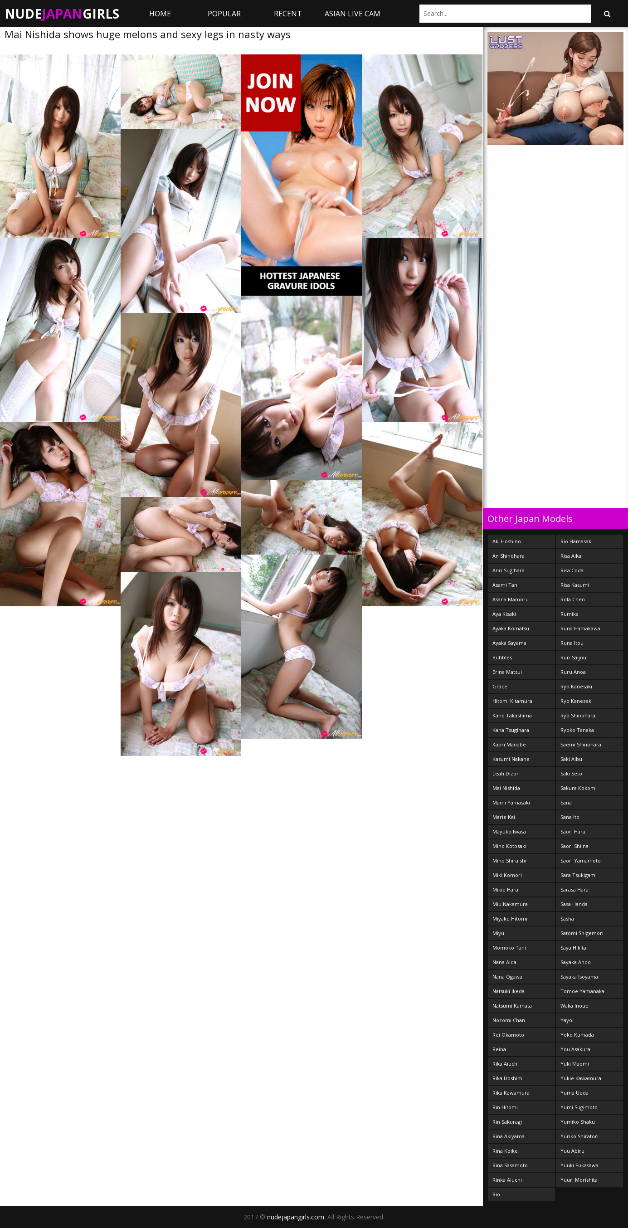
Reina (499, 1049)
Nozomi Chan (508, 1020)
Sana (566, 802)
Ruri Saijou (573, 657)
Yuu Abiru (572, 1150)
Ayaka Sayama (509, 642)
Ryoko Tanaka (577, 729)
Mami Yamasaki (511, 802)
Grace (499, 686)
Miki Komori (507, 875)
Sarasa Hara (574, 889)
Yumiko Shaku (577, 1121)
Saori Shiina (574, 846)
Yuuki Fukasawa (579, 1165)
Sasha (567, 918)
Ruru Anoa (573, 671)
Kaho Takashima (512, 715)
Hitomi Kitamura (512, 700)
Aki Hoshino (506, 541)
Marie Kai (503, 817)
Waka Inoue (574, 1005)
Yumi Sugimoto (579, 1107)
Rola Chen (572, 599)
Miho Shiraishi (509, 860)
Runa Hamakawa (580, 628)
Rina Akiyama (508, 1136)
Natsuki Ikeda (508, 991)
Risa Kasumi (574, 584)
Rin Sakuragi (507, 1121)
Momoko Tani (509, 947)
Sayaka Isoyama (579, 976)
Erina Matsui (507, 671)
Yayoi (567, 1020)
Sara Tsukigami (578, 875)
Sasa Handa (574, 904)
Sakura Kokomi (578, 788)
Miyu (498, 933)
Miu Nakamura (510, 904)
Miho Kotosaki (509, 846)
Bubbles (502, 657)
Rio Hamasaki (576, 541)
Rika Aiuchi (505, 1063)
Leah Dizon (506, 773)
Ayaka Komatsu (510, 628)
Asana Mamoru (510, 599)
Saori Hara (572, 831)
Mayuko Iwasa (509, 831)
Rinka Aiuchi (507, 1179)
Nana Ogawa (507, 976)
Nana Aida (504, 962)
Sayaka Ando (575, 962)
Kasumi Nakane (511, 758)
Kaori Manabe (509, 744)
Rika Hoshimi (508, 1078)
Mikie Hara (505, 889)
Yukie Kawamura (580, 1078)
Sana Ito (569, 817)
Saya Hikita (573, 947)
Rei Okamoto (508, 1034)
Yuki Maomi (574, 1063)
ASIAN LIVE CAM (352, 14)
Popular (224, 14)
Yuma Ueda (574, 1092)
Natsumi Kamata (512, 1005)
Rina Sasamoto (510, 1165)
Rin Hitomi (505, 1107)
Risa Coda (572, 570)
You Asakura (575, 1049)
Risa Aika (570, 555)
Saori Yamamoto (580, 860)
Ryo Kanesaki (576, 686)
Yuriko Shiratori (579, 1136)
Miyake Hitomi (509, 918)
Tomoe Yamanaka (582, 991)
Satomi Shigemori (582, 933)
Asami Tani (505, 584)
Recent (288, 14)
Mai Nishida (506, 788)
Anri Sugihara (508, 570)
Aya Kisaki (504, 613)
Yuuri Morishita (579, 1179)
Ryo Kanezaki (576, 700)
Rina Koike (505, 1150)
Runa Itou (572, 642)
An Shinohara (508, 555)
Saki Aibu (571, 758)
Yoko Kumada (577, 1034)
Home (160, 14)
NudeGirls (62, 13)
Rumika (569, 613)
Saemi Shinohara (580, 744)
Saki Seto (571, 773)
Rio (496, 1194)
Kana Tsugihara (510, 729)
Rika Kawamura (511, 1092)
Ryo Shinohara (577, 715)
